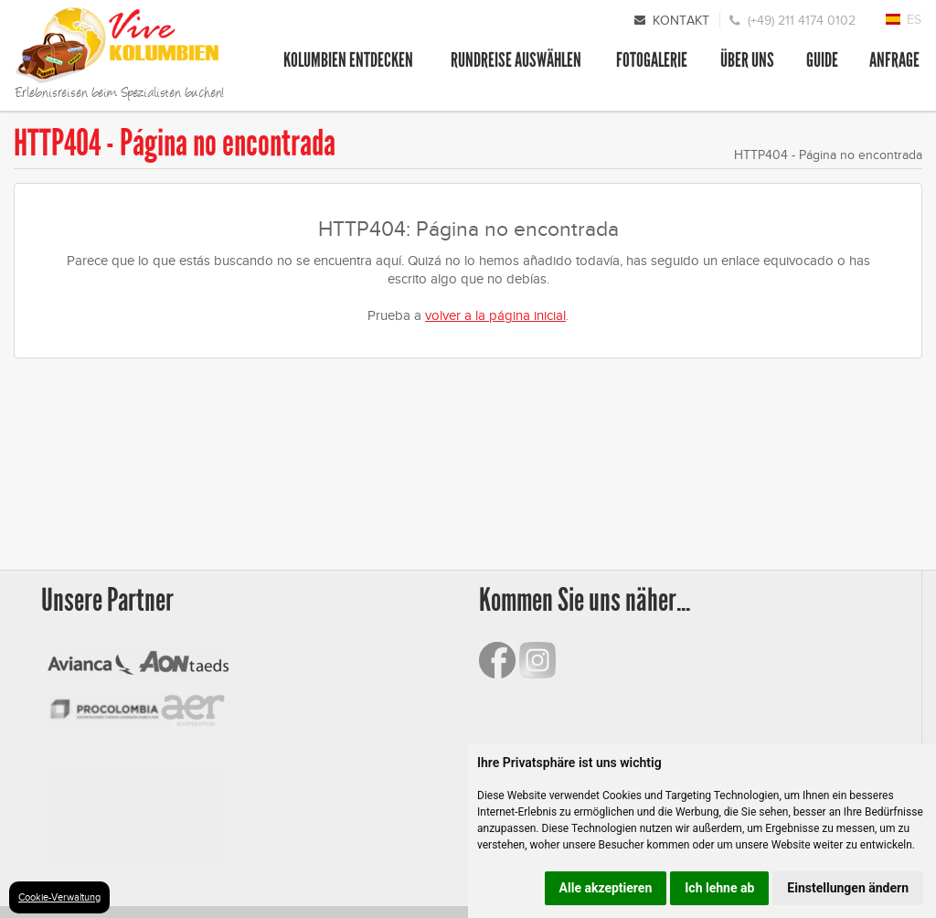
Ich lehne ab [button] (719, 888)
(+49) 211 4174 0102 (802, 20)
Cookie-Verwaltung (59, 896)
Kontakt (681, 20)
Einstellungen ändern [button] (848, 888)
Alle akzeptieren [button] (606, 888)
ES (914, 20)
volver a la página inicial (495, 315)
